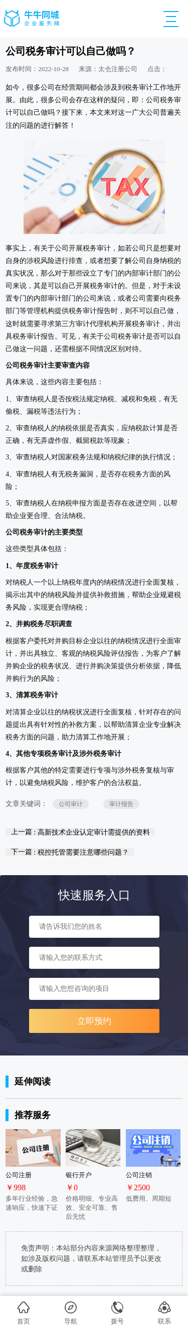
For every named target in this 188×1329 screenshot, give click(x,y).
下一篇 (70, 852)
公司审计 (71, 804)
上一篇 (80, 832)
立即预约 (94, 1021)
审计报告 (121, 804)
